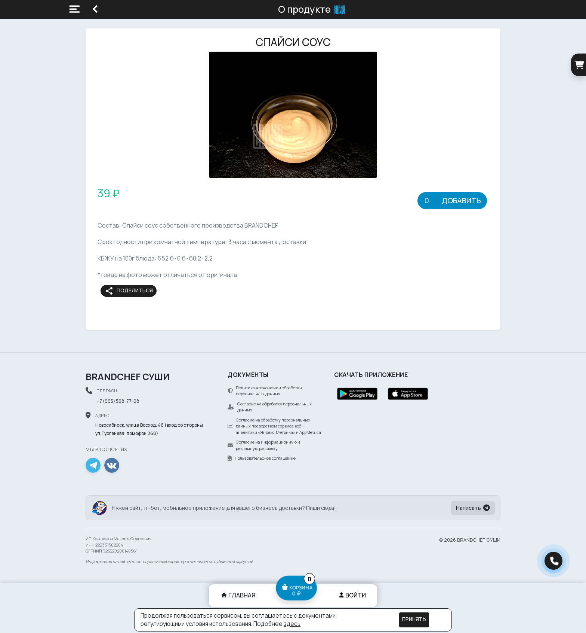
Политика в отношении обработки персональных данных (265, 391)
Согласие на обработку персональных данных (270, 407)
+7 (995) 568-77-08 (118, 401)
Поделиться (129, 290)
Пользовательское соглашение (262, 458)
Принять (414, 619)
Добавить (461, 200)
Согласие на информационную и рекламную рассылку (264, 445)
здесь (292, 624)
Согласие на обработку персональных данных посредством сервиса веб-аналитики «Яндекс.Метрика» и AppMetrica (274, 426)
